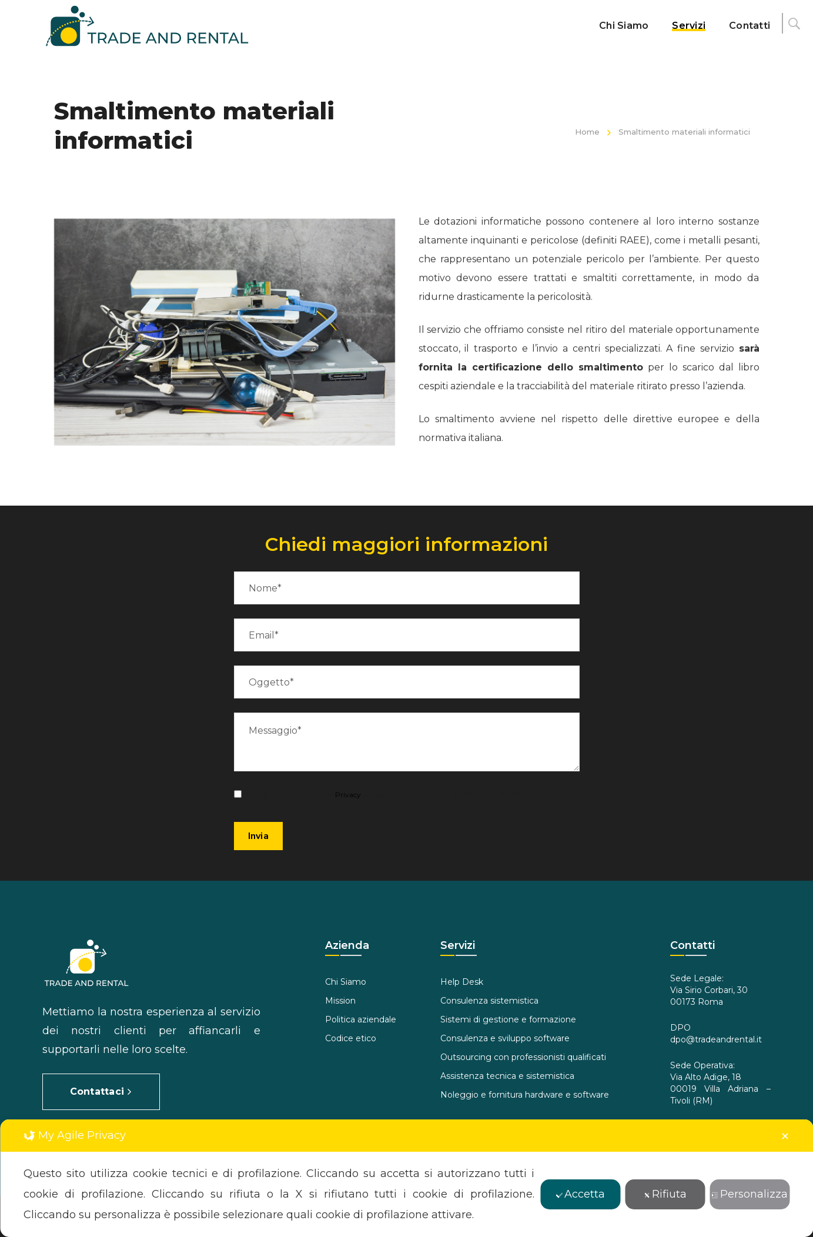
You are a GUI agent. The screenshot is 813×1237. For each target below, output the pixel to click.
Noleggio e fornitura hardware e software (524, 1094)
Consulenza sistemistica (489, 1000)
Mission (340, 1000)
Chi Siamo (345, 982)
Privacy (348, 794)
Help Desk (461, 982)
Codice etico (350, 1038)
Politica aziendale (360, 1019)
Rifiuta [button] (665, 1194)
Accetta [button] (580, 1194)
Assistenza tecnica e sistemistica (507, 1076)
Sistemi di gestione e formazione (508, 1019)
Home (587, 131)
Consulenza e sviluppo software (505, 1038)
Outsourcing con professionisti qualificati (523, 1057)
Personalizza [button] (749, 1194)
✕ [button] (785, 1136)
